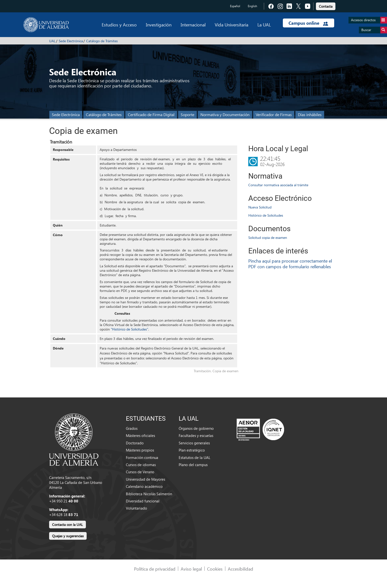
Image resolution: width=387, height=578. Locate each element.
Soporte (187, 114)
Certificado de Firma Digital (151, 114)
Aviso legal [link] (191, 569)
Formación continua (142, 457)
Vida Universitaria (231, 24)
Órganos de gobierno (196, 428)
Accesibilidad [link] (240, 569)
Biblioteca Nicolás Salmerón (149, 493)
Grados (131, 428)
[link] (325, 5)
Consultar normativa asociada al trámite (278, 185)
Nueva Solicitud (259, 207)
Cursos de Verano (140, 471)
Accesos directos (369, 20)
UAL (52, 41)
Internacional (193, 24)
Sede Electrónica (71, 41)
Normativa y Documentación (225, 114)
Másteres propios (140, 450)
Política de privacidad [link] (154, 569)
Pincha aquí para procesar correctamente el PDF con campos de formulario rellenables (290, 263)
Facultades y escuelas (196, 435)
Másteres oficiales (140, 435)
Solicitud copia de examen (267, 237)
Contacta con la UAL (67, 524)
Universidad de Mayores (145, 479)
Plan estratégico (192, 450)
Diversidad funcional (142, 500)
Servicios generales (194, 442)
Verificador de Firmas (274, 114)
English (252, 6)
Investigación (159, 24)
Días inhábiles (310, 114)
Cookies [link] (215, 569)
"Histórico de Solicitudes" (129, 329)
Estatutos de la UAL (194, 457)
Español (235, 6)
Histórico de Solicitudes (265, 215)
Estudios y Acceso (119, 24)
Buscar (374, 30)
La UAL (264, 24)
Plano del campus (193, 464)
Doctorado (135, 442)
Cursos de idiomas (141, 464)
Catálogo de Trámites (102, 41)
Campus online (308, 23)
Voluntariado (136, 508)
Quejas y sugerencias (68, 536)
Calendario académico (144, 486)
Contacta (325, 6)
